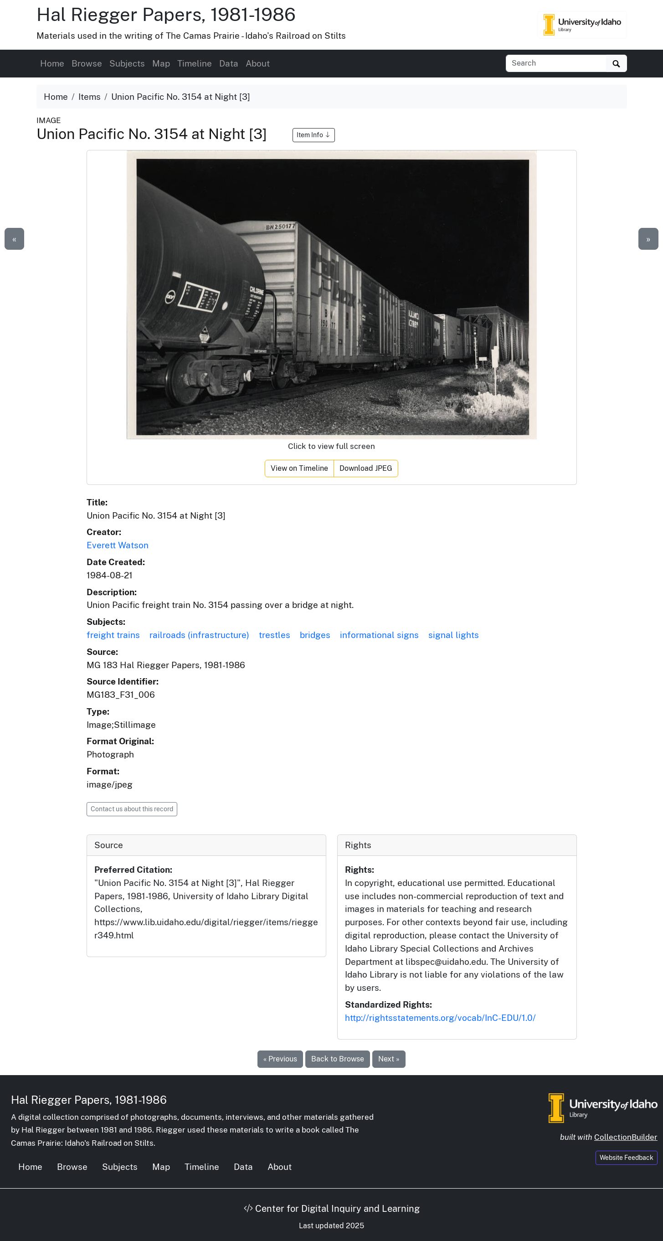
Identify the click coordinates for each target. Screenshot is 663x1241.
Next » (389, 1059)
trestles (274, 635)
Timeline (194, 63)
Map (161, 63)
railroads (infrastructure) (199, 635)
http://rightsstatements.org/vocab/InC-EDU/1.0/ (440, 1018)
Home (52, 63)
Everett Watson (118, 545)
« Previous (280, 1059)
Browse (87, 63)
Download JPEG (365, 468)
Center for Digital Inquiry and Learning (332, 1208)
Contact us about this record (132, 809)
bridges (315, 635)
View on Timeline (299, 468)
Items (89, 97)
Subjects (127, 63)
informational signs (379, 635)
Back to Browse (337, 1059)
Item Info (314, 135)
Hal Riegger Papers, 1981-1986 (166, 14)
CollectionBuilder (626, 1137)
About (258, 63)
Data (228, 63)
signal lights (453, 635)
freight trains (113, 635)
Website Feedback (626, 1157)
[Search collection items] (556, 63)
